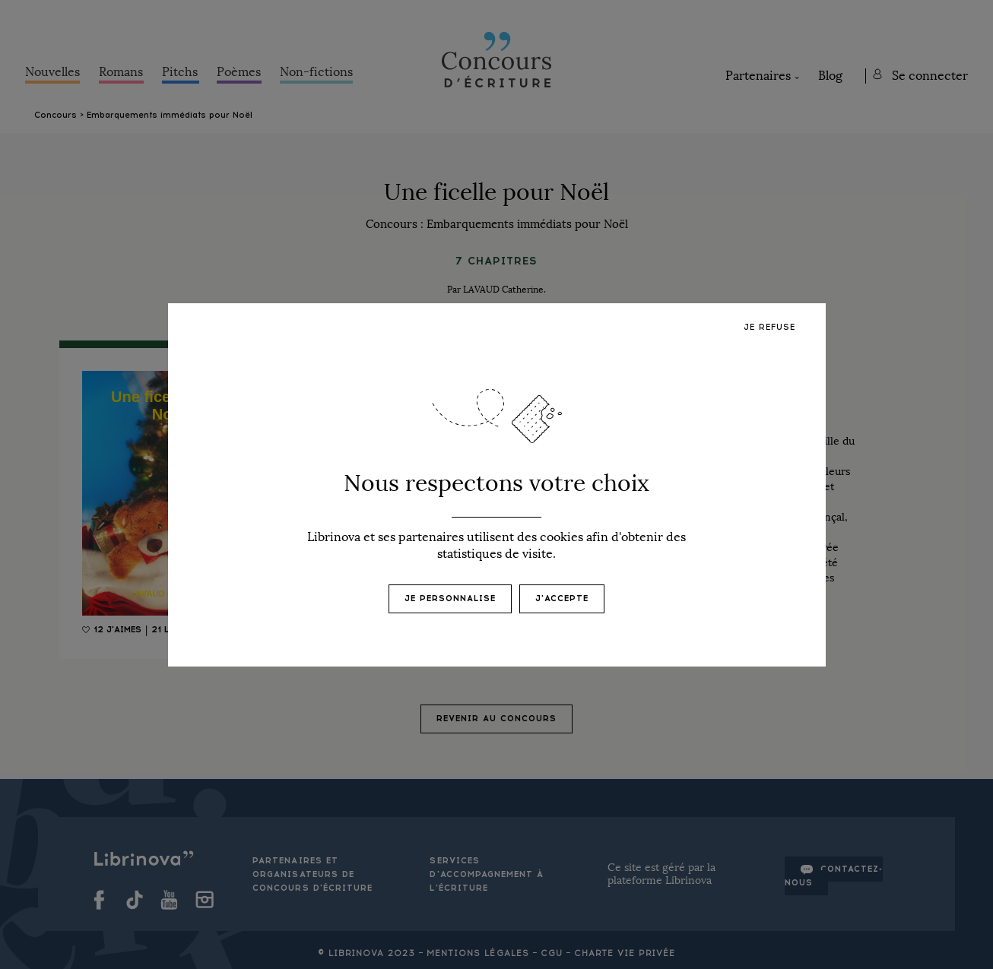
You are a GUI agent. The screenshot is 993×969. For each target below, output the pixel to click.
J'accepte (562, 598)
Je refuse (769, 327)
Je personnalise (450, 598)
